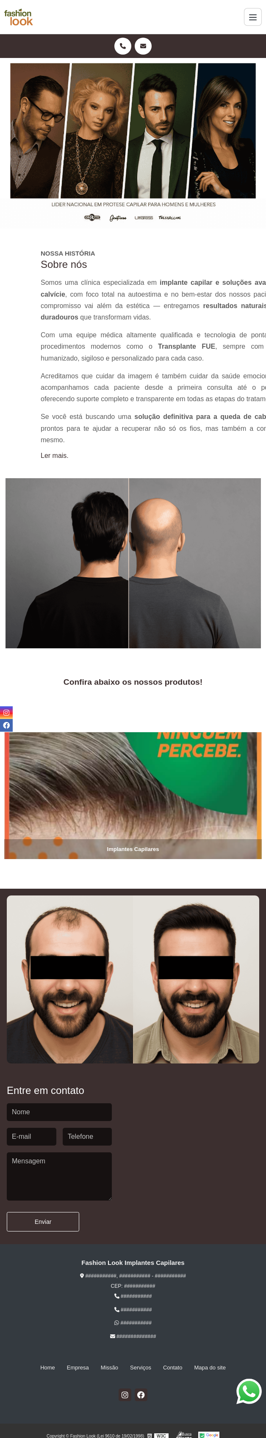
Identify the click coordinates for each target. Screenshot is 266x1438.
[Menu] (253, 16)
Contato (173, 1367)
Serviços (140, 1367)
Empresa (78, 1367)
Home (47, 1367)
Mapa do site (209, 1367)
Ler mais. (55, 455)
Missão (109, 1367)
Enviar (43, 1221)
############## (133, 1336)
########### (133, 1296)
